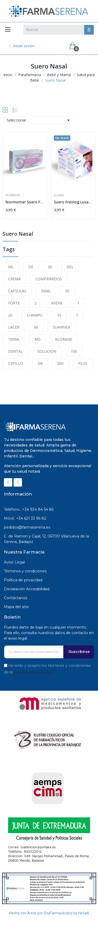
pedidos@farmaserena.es (27, 527)
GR (40, 363)
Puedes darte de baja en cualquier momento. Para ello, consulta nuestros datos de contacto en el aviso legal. (49, 633)
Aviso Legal (14, 562)
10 (59, 315)
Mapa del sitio (16, 606)
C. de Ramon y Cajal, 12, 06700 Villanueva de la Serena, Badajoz (46, 539)
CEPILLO (15, 363)
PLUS (82, 363)
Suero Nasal (18, 234)
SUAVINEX (61, 327)
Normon (12, 195)
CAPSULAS (17, 290)
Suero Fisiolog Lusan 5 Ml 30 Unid (73, 201)
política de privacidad (33, 672)
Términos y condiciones (25, 571)
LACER (13, 327)
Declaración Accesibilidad (26, 589)
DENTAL (15, 351)
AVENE (57, 303)
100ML (14, 339)
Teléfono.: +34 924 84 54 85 (29, 509)
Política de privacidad (23, 580)
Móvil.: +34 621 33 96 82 (25, 518)
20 (10, 315)
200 (60, 363)
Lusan (59, 195)
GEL (70, 266)
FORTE (14, 303)
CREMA (14, 278)
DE (30, 266)
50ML (46, 290)
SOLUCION (46, 351)
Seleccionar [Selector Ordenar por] (39, 120)
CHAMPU (35, 315)
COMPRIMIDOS (48, 278)
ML (11, 266)
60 (36, 327)
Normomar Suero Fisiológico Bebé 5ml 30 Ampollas (24, 201)
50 (67, 290)
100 (74, 351)
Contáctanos (15, 597)
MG (37, 339)
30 (50, 266)
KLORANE (63, 339)
